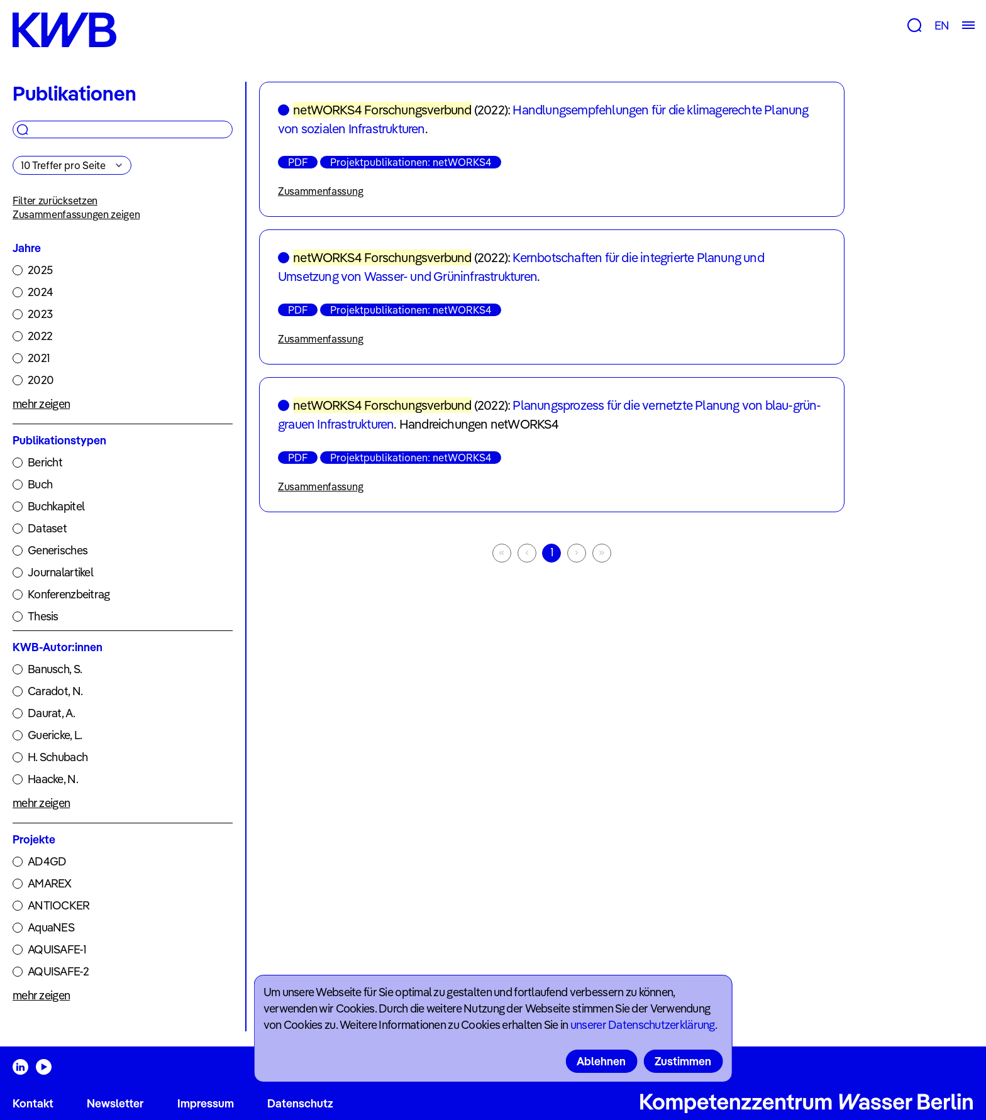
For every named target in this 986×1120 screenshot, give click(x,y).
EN (941, 25)
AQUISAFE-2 (58, 971)
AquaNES (51, 927)
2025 (40, 270)
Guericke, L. (55, 735)
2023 (40, 314)
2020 (40, 380)
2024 (40, 292)
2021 (39, 358)
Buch (40, 484)
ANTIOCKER (59, 905)
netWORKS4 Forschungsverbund (382, 110)
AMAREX (50, 883)
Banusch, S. (55, 669)
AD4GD (47, 861)
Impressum (205, 1103)
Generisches (57, 550)
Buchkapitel (56, 506)
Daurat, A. (51, 713)
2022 (40, 336)
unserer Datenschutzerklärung (642, 1025)
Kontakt (33, 1103)
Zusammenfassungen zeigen (76, 214)
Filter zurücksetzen (55, 200)
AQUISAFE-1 (57, 949)
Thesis (43, 616)
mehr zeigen (41, 404)
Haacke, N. (53, 779)
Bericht (45, 462)
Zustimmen (683, 1061)
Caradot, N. (55, 691)
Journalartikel (60, 572)
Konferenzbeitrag (68, 594)
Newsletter (115, 1103)
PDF (297, 162)
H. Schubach (57, 757)
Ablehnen (601, 1061)
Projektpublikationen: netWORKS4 (410, 162)
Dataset (47, 528)
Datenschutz (300, 1103)
